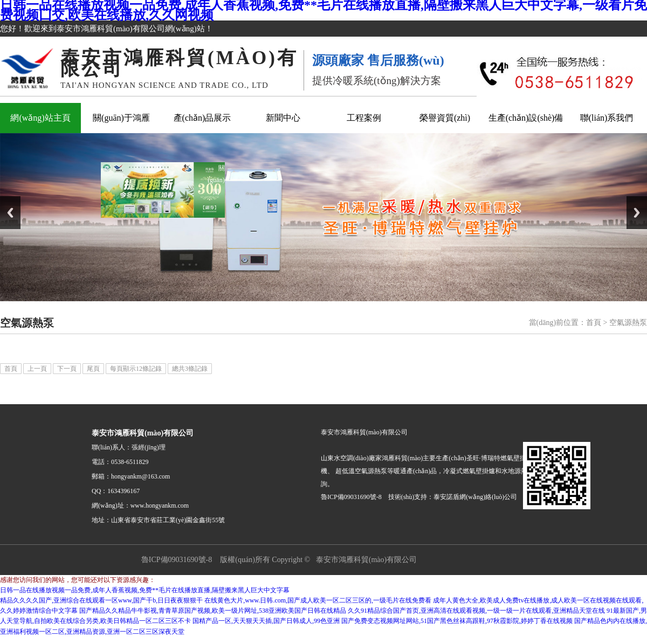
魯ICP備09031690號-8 (176, 560)
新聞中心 (283, 117)
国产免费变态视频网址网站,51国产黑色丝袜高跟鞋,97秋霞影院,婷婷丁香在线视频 (457, 621)
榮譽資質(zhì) (444, 117)
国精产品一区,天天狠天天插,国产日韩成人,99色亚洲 (266, 621)
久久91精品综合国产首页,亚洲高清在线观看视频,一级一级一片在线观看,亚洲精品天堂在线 (476, 610)
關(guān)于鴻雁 (121, 117)
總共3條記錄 (190, 368)
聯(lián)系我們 (607, 117)
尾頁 (93, 368)
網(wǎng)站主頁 (40, 117)
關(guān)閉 (223, 174)
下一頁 (67, 368)
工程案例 (364, 117)
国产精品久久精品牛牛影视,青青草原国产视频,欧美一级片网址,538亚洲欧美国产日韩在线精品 (212, 610)
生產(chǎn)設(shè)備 (525, 117)
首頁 (593, 322)
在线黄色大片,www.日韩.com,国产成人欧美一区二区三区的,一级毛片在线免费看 (317, 600)
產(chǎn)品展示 (202, 117)
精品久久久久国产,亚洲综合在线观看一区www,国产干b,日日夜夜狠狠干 (101, 600)
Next (637, 212)
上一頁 (37, 368)
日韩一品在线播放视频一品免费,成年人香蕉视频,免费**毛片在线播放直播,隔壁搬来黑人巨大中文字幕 (145, 590)
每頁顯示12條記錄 (136, 368)
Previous (10, 212)
